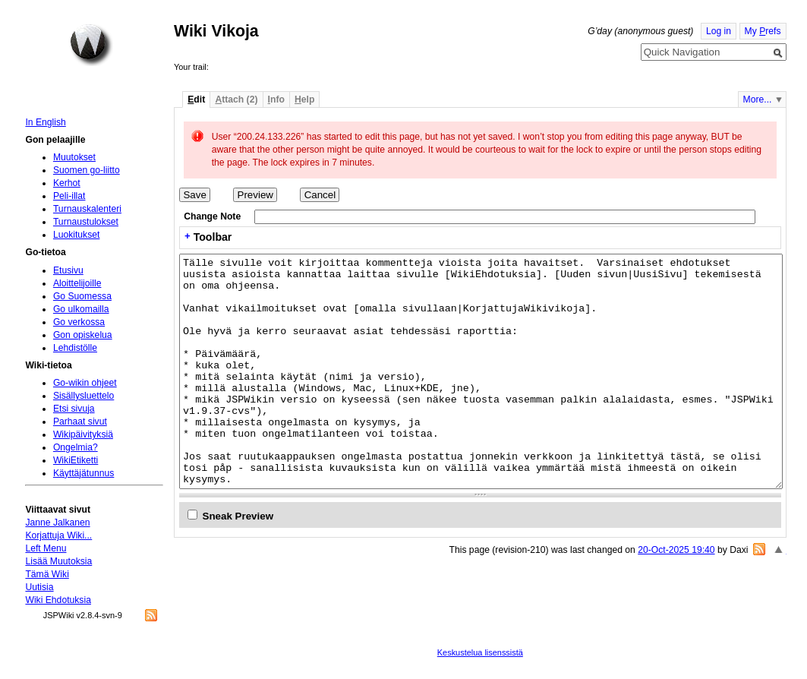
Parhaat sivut (80, 421)
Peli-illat (69, 196)
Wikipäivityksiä (83, 434)
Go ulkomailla (81, 309)
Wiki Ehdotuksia (57, 600)
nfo (276, 99)
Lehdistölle (75, 348)
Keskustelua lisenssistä (480, 652)
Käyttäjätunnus (83, 473)
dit (196, 99)
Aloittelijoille (77, 283)
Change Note (212, 216)
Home (91, 45)
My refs (763, 31)
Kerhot (66, 183)
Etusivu (68, 270)
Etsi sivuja (74, 408)
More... (757, 99)
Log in (718, 31)
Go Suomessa (82, 296)
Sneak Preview (238, 516)
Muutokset (74, 157)
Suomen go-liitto (86, 170)
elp (304, 99)
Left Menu (45, 548)
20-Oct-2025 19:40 (676, 550)
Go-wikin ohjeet (85, 382)
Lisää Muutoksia (58, 561)
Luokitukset (76, 234)
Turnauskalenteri (87, 209)
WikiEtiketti (75, 460)
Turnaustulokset (85, 221)
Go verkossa (79, 322)
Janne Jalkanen (57, 522)
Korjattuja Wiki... (58, 535)
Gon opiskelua (82, 335)
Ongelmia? (75, 447)
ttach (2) (236, 99)
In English (45, 122)
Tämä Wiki (46, 574)
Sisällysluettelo (83, 395)
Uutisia (39, 587)
